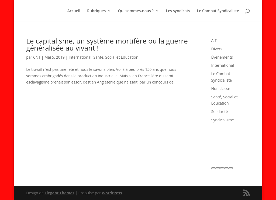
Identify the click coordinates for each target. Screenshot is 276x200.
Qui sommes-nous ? (136, 11)
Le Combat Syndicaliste (218, 11)
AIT (214, 40)
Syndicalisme (222, 119)
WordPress (112, 192)
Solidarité (219, 111)
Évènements (222, 57)
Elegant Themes (59, 192)
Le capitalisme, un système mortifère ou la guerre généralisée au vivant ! (107, 44)
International (80, 57)
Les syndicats (178, 11)
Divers (216, 48)
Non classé (220, 88)
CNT (36, 57)
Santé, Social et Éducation (115, 57)
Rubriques (96, 11)
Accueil (73, 11)
